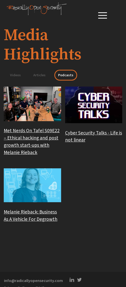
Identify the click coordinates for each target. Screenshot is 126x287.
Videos (15, 75)
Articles (39, 75)
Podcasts (65, 75)
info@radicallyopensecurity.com (34, 280)
